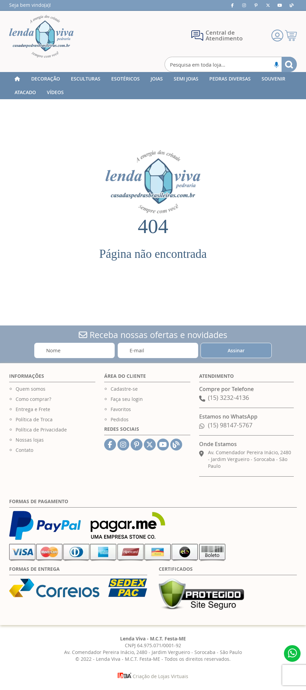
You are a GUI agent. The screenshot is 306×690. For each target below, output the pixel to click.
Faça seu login (127, 399)
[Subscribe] (236, 350)
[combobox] (231, 64)
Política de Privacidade (41, 429)
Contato (24, 450)
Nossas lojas (30, 440)
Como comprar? (33, 399)
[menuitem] (45, 79)
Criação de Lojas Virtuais (153, 676)
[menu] (153, 85)
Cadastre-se (124, 389)
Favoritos (121, 409)
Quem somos (30, 389)
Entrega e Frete (33, 409)
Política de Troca (34, 419)
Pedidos (120, 419)
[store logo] (41, 36)
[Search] (289, 64)
